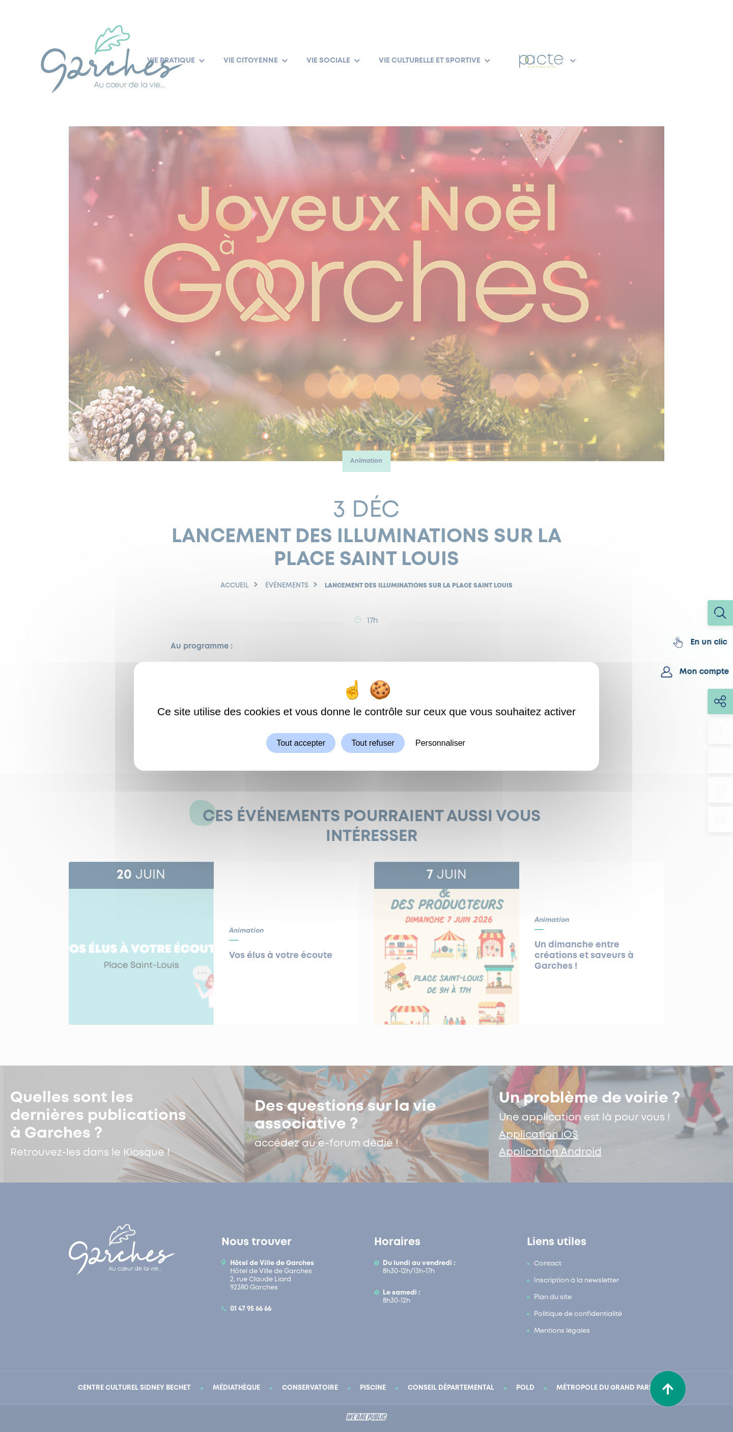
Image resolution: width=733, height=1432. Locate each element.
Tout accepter (300, 742)
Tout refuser (372, 742)
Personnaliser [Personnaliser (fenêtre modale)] (440, 742)
